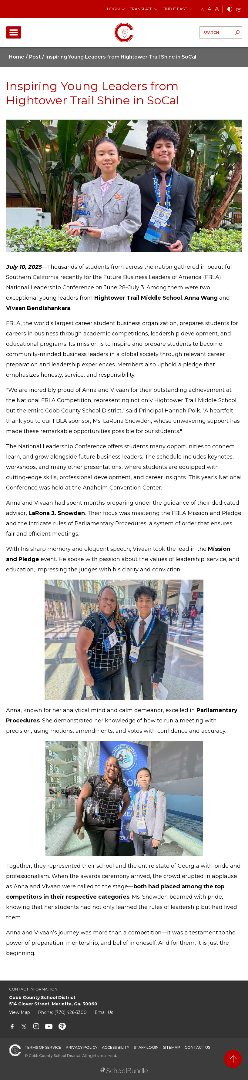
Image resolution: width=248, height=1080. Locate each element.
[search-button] (237, 33)
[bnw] (229, 9)
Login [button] (113, 8)
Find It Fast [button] (175, 8)
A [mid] (209, 9)
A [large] (217, 8)
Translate (141, 8)
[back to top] (233, 1059)
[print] (238, 9)
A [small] (202, 9)
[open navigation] (13, 32)
